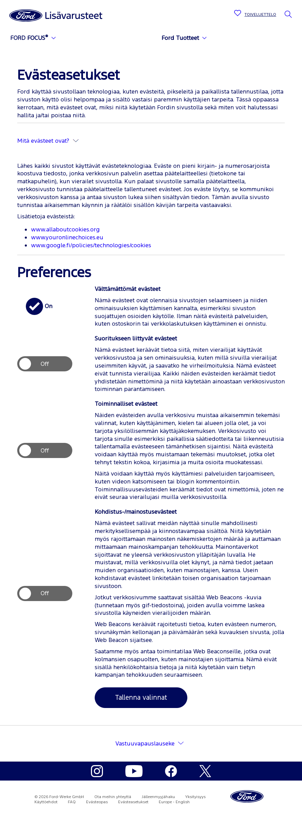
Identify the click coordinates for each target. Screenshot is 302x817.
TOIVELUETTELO (260, 14)
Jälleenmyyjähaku (158, 796)
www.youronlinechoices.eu (67, 237)
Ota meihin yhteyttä (112, 796)
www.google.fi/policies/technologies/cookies (91, 245)
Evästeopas (97, 801)
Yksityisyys (195, 796)
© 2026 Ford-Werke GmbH (59, 796)
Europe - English (174, 801)
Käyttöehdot (46, 801)
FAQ (72, 801)
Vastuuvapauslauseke (145, 743)
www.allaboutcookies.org (65, 229)
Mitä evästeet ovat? (48, 140)
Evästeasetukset (133, 801)
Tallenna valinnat (141, 697)
